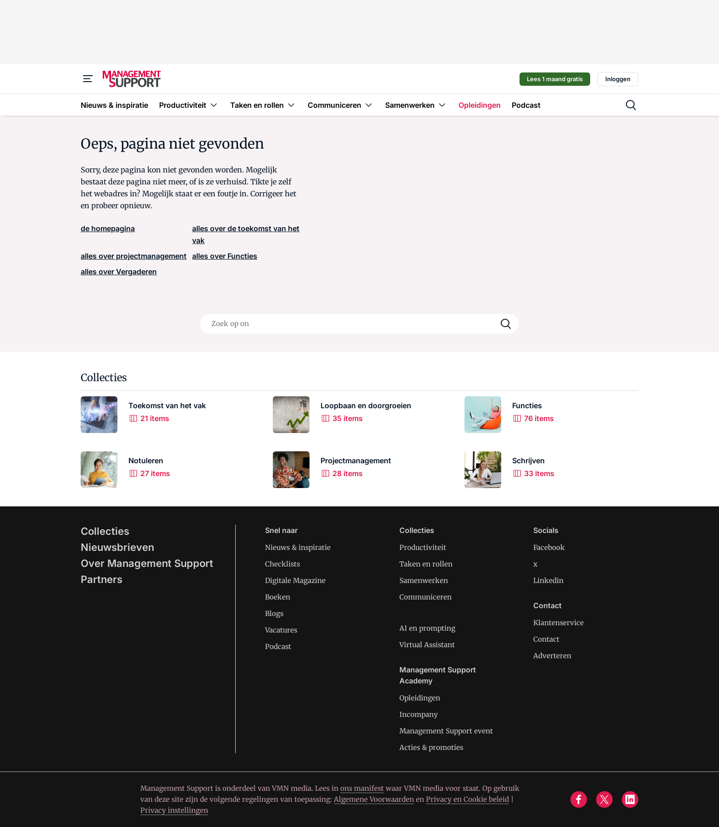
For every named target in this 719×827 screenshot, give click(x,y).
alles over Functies (224, 256)
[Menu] (88, 79)
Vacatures (281, 630)
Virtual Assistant (427, 644)
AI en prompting (427, 628)
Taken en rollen (426, 564)
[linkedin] (630, 799)
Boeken (277, 597)
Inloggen (618, 79)
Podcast (278, 646)
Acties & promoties (431, 747)
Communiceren (425, 597)
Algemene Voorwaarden (374, 799)
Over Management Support (147, 563)
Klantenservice (558, 622)
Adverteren (552, 655)
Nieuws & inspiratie (298, 547)
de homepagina (108, 228)
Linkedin (548, 580)
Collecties (105, 531)
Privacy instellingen (174, 810)
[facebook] (578, 799)
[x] (604, 799)
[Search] (506, 323)
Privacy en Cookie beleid (467, 799)
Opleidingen (419, 698)
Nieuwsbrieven (117, 547)
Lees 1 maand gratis (555, 79)
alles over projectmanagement (134, 256)
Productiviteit (422, 547)
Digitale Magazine (295, 580)
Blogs (274, 613)
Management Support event (446, 731)
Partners (101, 579)
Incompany (418, 714)
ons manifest (362, 788)
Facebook (549, 547)
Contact (546, 639)
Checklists (282, 564)
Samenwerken (423, 580)
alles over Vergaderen (119, 271)
